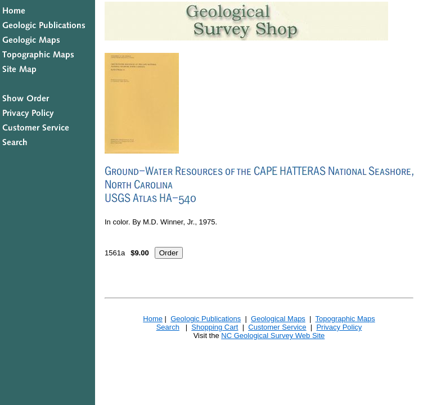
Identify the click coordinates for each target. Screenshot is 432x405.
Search (167, 327)
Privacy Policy (339, 327)
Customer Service (277, 327)
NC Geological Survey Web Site (273, 335)
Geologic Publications (205, 318)
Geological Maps (278, 318)
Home (153, 318)
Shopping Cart (214, 327)
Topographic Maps (345, 318)
